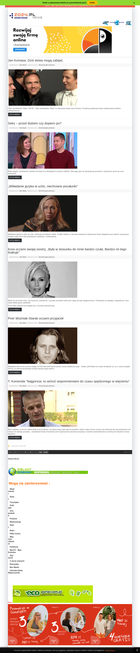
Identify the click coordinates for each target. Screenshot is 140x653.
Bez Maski (23, 65)
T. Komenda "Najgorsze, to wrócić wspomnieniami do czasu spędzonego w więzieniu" (69, 381)
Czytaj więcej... (15, 114)
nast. (40, 452)
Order (92, 3)
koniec (46, 452)
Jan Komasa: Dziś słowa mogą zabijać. (36, 60)
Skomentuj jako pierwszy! (47, 65)
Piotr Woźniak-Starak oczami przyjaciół (35, 318)
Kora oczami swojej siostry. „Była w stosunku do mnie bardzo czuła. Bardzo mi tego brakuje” (67, 250)
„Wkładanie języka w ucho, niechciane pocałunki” (43, 186)
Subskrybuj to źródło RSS (18, 446)
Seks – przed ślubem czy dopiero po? (34, 123)
